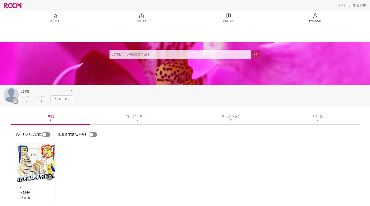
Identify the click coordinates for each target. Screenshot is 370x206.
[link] (36, 163)
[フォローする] (61, 99)
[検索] (256, 54)
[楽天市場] (359, 6)
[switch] (46, 134)
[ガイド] (342, 6)
